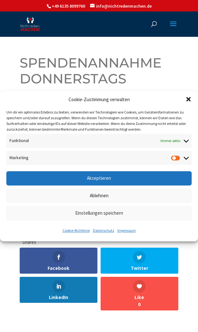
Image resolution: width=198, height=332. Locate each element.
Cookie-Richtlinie (76, 230)
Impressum (126, 230)
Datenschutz (103, 230)
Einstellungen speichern (99, 213)
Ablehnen (99, 195)
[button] (188, 99)
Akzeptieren (99, 178)
